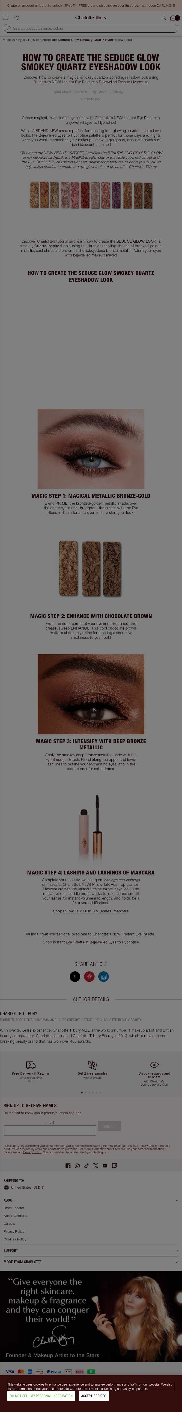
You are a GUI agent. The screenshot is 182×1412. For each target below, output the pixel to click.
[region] (91, 1393)
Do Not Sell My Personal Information (41, 1396)
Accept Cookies (93, 1396)
